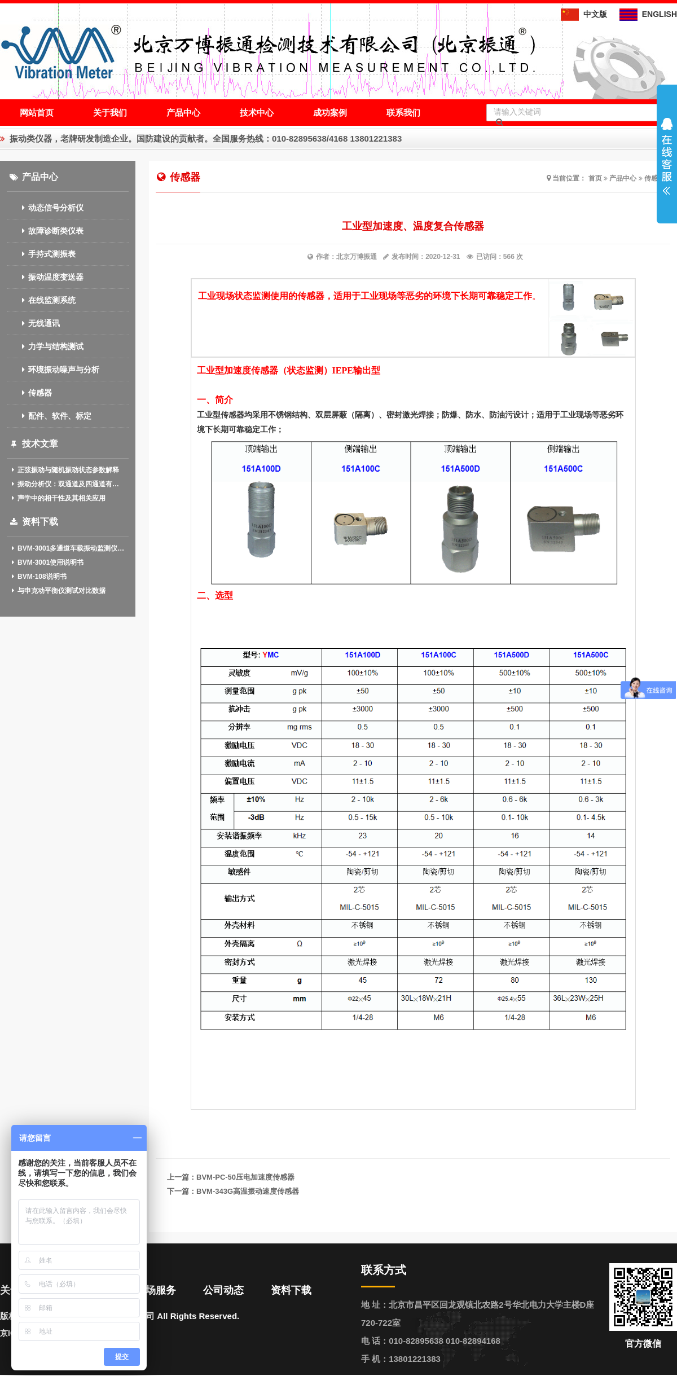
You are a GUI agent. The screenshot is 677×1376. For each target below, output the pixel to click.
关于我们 (110, 112)
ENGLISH (648, 14)
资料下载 (291, 1290)
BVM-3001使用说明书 (46, 562)
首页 (595, 178)
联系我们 (403, 112)
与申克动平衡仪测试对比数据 (57, 591)
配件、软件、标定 (49, 415)
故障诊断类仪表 (45, 230)
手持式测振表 (41, 253)
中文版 (584, 14)
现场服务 (155, 1290)
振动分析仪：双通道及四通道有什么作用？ (67, 484)
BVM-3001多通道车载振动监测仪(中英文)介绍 (67, 548)
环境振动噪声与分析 (53, 369)
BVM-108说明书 (38, 577)
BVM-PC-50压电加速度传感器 (245, 1177)
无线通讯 (33, 323)
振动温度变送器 (45, 277)
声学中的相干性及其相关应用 (57, 498)
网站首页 (37, 112)
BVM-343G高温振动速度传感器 (247, 1191)
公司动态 (223, 1290)
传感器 (29, 392)
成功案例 (330, 112)
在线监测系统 (41, 300)
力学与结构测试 (45, 346)
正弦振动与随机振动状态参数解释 (64, 470)
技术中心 (257, 112)
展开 (667, 156)
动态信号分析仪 (45, 207)
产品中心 (183, 112)
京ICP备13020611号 (36, 1333)
